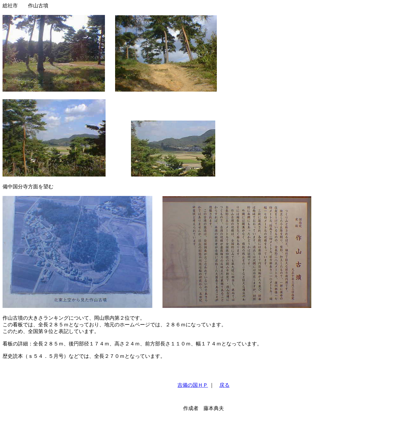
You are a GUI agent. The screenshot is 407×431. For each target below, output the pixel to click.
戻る (224, 385)
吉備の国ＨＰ (192, 385)
